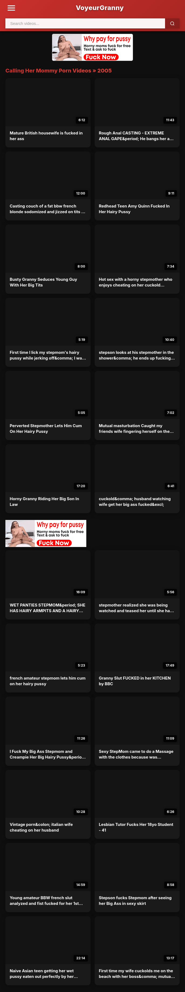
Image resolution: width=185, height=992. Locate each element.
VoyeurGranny (100, 8)
